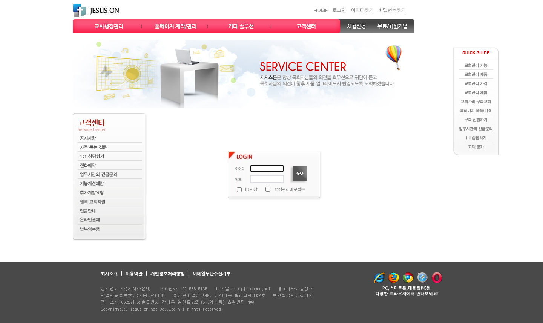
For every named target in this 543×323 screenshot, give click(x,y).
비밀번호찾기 (392, 10)
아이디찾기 (362, 10)
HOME (321, 10)
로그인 (339, 10)
